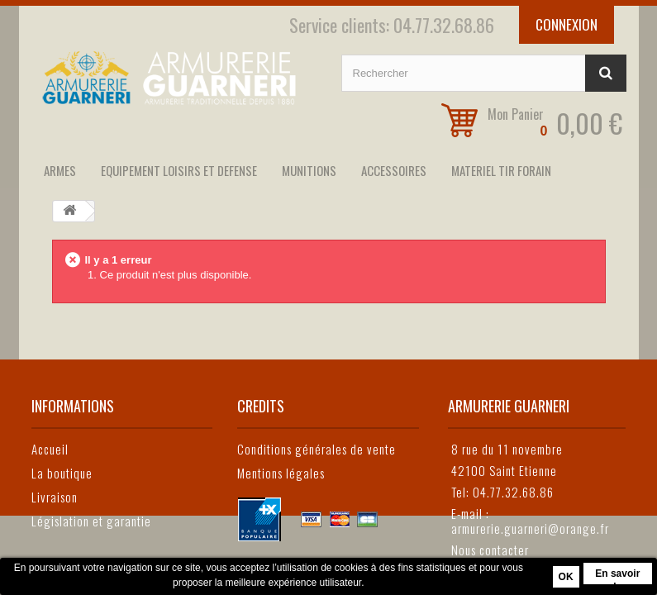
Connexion (566, 24)
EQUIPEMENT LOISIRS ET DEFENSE (179, 170)
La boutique (62, 473)
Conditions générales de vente (316, 449)
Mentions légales (281, 473)
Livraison (54, 497)
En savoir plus (617, 576)
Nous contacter (490, 549)
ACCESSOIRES (393, 170)
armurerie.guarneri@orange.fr (530, 528)
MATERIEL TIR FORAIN (501, 170)
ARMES (60, 170)
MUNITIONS (309, 170)
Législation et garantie (91, 521)
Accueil (50, 449)
